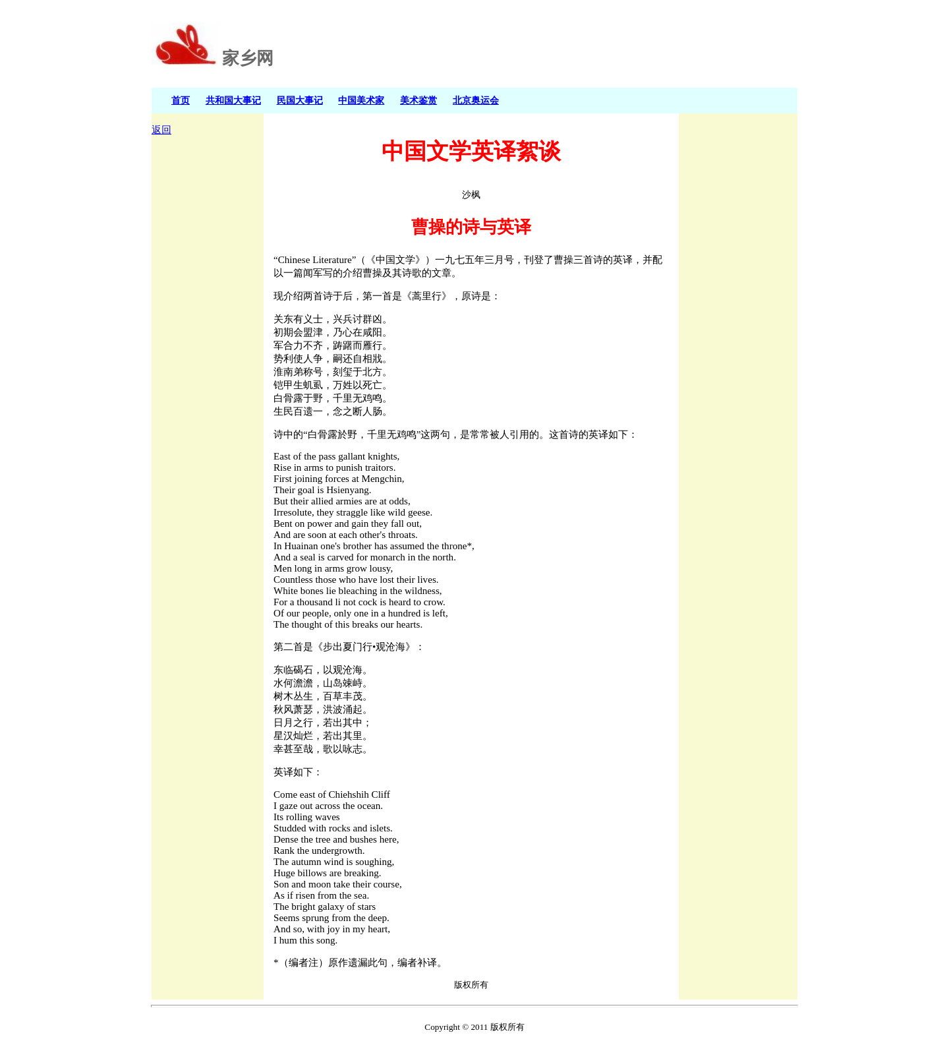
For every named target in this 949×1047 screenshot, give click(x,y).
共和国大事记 (233, 100)
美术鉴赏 (418, 100)
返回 (161, 130)
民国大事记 (300, 100)
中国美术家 (361, 100)
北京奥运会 (476, 100)
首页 (180, 100)
